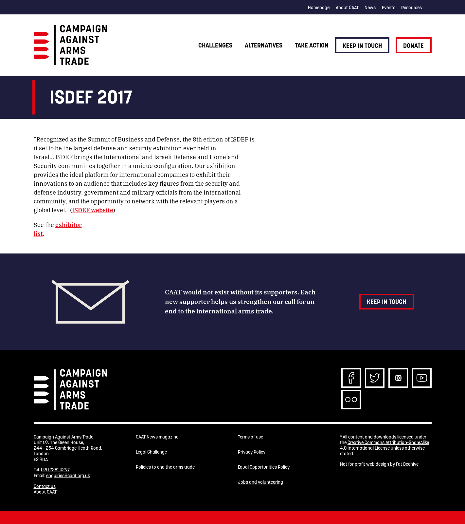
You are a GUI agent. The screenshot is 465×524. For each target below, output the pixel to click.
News (370, 7)
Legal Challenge (151, 452)
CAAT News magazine (157, 437)
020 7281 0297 (55, 470)
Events (388, 7)
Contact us (45, 486)
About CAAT (347, 7)
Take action (312, 45)
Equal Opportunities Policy (264, 467)
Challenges (215, 45)
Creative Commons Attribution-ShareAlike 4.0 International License (384, 445)
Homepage (319, 7)
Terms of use (250, 437)
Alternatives (263, 45)
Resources (411, 7)
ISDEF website (92, 209)
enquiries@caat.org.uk (68, 475)
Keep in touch (362, 45)
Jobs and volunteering (260, 482)
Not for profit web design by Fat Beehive (379, 464)
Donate (413, 45)
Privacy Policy (251, 452)
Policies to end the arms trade (165, 467)
